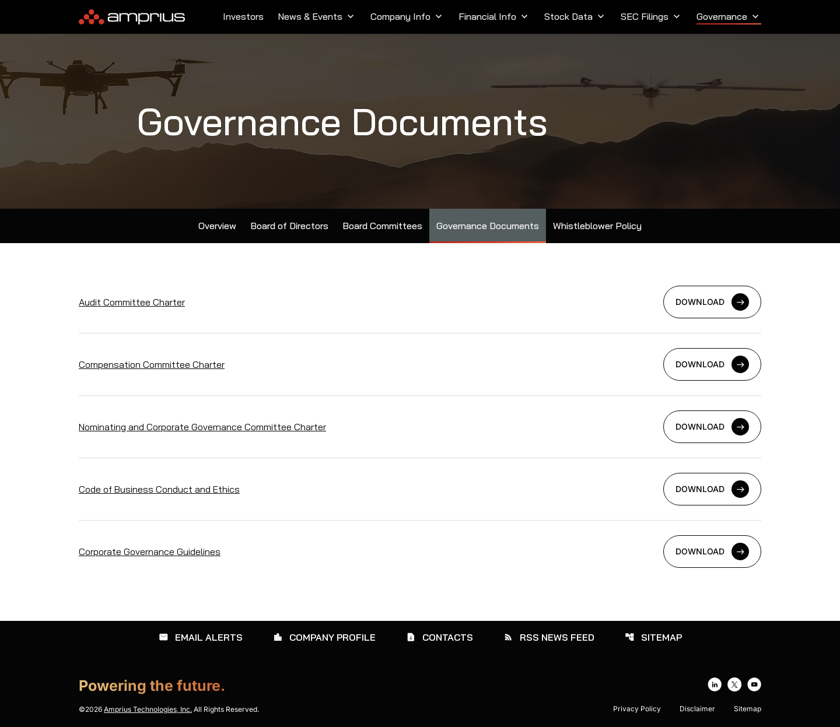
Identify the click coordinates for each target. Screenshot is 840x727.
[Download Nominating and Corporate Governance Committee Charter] (420, 426)
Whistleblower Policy (597, 225)
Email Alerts (201, 637)
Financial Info (494, 16)
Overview (217, 225)
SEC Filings (651, 16)
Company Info (407, 16)
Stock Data (575, 16)
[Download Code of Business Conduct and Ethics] (420, 489)
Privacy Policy (637, 708)
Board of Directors (289, 225)
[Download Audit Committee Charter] (420, 302)
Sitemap (653, 637)
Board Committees (382, 225)
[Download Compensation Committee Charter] (420, 364)
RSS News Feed (548, 637)
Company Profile (324, 637)
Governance (728, 16)
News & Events (317, 16)
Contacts (439, 637)
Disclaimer (697, 708)
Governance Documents (487, 225)
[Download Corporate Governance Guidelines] (420, 551)
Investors (243, 16)
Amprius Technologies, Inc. (148, 709)
